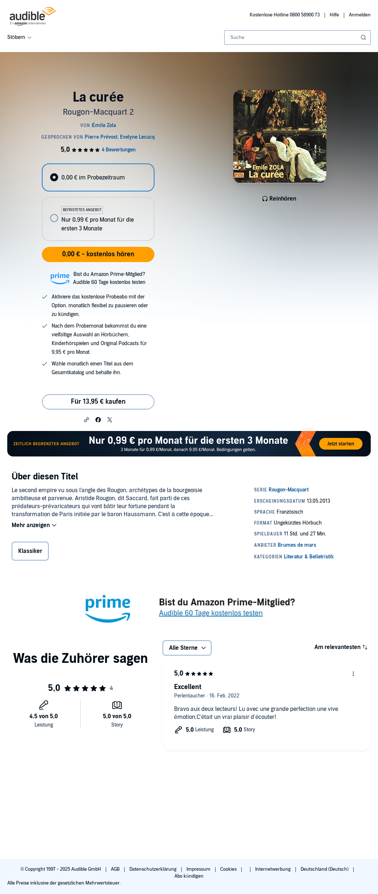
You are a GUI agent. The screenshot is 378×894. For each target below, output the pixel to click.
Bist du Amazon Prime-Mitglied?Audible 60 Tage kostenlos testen (109, 278)
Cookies (229, 869)
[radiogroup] (98, 202)
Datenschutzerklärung (153, 869)
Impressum (199, 869)
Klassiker (30, 551)
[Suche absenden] (364, 37)
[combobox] (297, 37)
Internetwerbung (273, 869)
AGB (116, 869)
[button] (86, 419)
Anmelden (360, 15)
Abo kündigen (188, 876)
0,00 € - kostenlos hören (98, 254)
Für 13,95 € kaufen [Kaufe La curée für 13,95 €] (98, 402)
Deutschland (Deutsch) (325, 869)
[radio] (98, 177)
